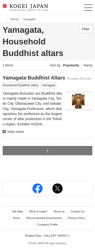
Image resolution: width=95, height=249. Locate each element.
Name (88, 65)
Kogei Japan (3, 19)
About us (58, 211)
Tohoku (14, 19)
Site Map (17, 211)
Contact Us (77, 211)
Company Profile (47, 224)
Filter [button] (86, 29)
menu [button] (88, 7)
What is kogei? (38, 211)
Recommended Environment (44, 217)
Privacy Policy (76, 217)
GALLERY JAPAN (57, 235)
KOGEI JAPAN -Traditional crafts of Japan (25, 8)
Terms (16, 217)
